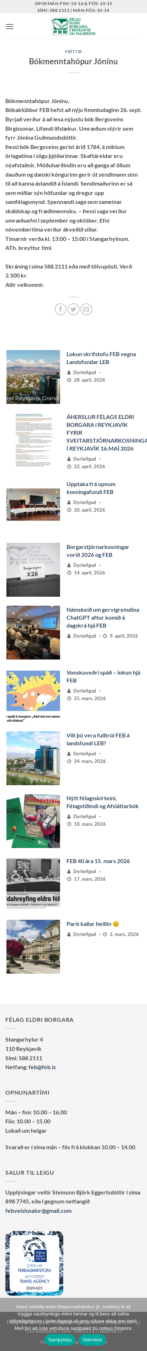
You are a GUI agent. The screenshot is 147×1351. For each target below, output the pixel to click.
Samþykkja (60, 1339)
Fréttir (73, 51)
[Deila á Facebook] (61, 309)
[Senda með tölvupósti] (86, 309)
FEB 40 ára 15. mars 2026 (98, 860)
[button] (9, 26)
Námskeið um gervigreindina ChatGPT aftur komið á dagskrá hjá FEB (103, 617)
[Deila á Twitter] (73, 309)
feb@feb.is (42, 1066)
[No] (137, 1326)
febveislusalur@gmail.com (38, 1210)
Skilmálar (93, 1339)
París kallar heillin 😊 (93, 923)
